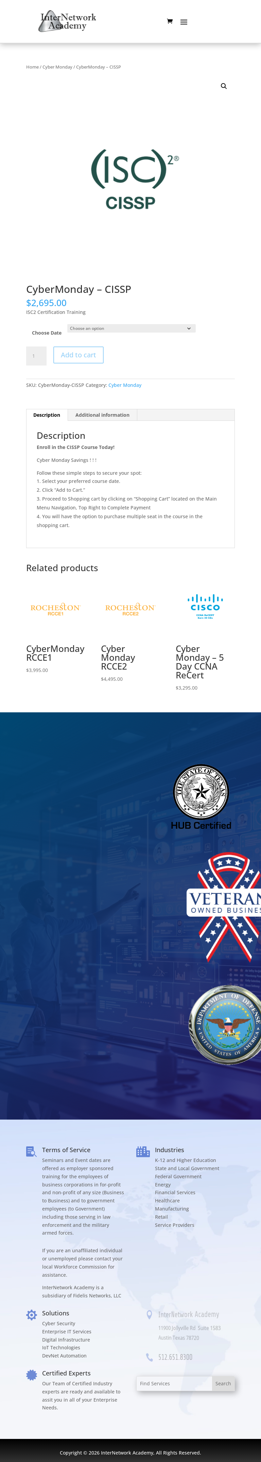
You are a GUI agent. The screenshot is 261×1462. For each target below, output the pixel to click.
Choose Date (47, 333)
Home (32, 67)
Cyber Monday (57, 67)
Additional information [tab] (102, 415)
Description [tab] (46, 415)
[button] (224, 86)
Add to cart (78, 354)
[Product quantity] (36, 356)
